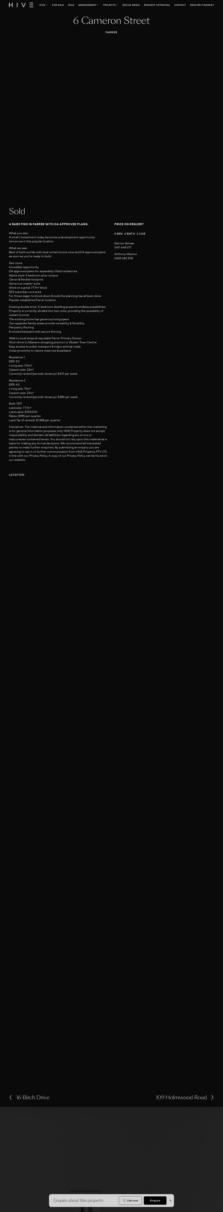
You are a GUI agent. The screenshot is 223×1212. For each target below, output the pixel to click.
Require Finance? (202, 4)
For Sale (58, 4)
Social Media (131, 4)
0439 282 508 (123, 258)
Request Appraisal (157, 4)
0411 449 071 (122, 247)
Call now (132, 1200)
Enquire (155, 1200)
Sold (71, 4)
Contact (180, 4)
